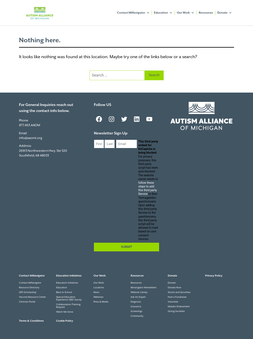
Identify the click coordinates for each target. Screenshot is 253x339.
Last (107, 152)
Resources (206, 12)
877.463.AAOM (29, 125)
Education (163, 13)
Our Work (185, 13)
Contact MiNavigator (133, 13)
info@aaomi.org (30, 138)
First (97, 152)
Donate (224, 13)
